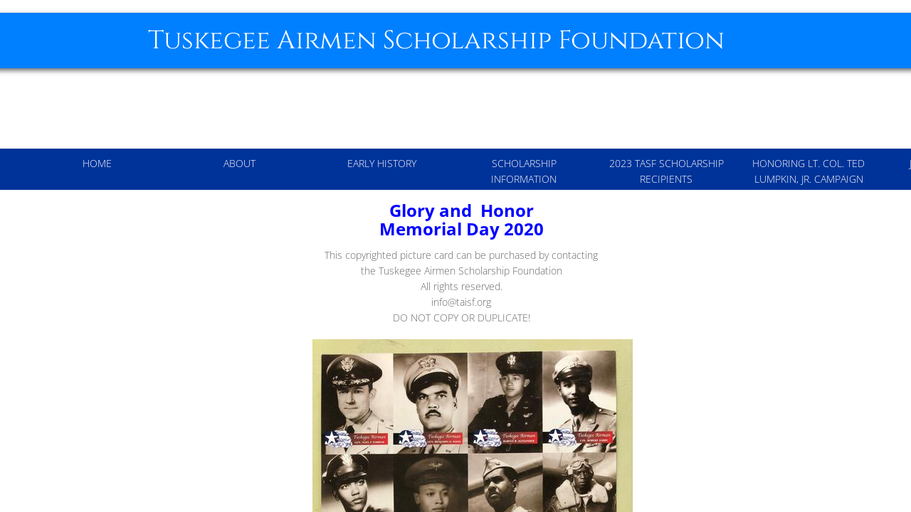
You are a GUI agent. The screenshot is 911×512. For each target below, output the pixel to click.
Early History (381, 163)
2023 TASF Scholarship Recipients (666, 171)
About (239, 163)
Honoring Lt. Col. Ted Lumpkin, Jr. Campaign (808, 171)
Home (97, 163)
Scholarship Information (524, 171)
